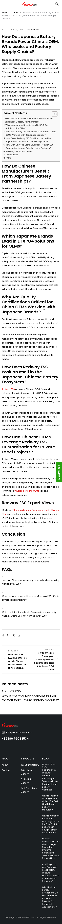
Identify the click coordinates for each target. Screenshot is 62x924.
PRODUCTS (27, 758)
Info (16, 12)
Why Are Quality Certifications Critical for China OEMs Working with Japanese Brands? (30, 133)
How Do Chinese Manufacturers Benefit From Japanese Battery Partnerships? (29, 120)
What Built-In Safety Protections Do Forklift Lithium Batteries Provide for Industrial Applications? (50, 897)
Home (5, 12)
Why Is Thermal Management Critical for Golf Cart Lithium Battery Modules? (30, 698)
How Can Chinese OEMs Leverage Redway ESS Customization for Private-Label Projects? (30, 146)
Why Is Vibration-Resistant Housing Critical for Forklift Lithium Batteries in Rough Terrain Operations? (51, 824)
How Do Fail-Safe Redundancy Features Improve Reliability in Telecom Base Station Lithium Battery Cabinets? (50, 777)
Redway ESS (8, 389)
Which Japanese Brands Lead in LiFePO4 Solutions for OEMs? (26, 127)
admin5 (34, 29)
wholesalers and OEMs (27, 490)
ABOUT (6, 758)
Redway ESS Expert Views (19, 151)
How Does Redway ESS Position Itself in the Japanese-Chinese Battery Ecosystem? (28, 140)
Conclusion (12, 154)
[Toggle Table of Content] (53, 114)
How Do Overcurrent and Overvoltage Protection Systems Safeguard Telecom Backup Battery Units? (51, 848)
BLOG (45, 758)
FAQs (8, 158)
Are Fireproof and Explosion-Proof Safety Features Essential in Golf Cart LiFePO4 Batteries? (50, 873)
